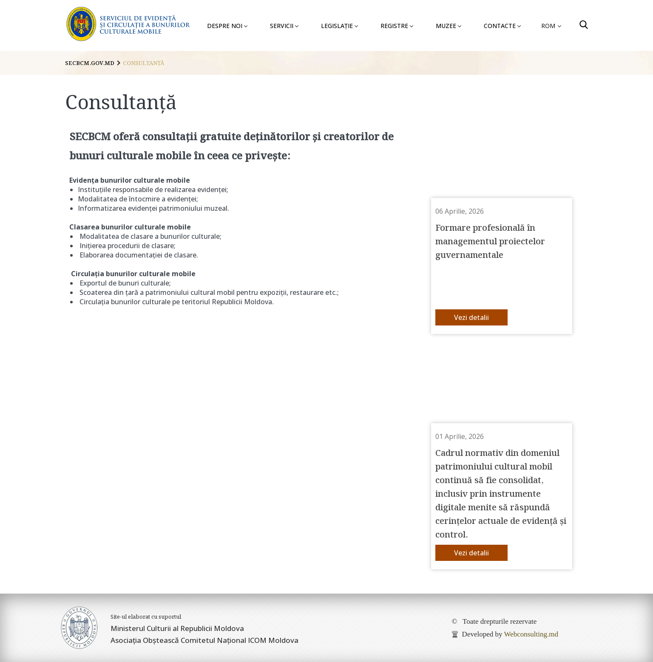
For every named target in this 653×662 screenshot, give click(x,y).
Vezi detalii (471, 317)
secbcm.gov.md (89, 62)
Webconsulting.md (531, 634)
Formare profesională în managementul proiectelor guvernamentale (490, 240)
